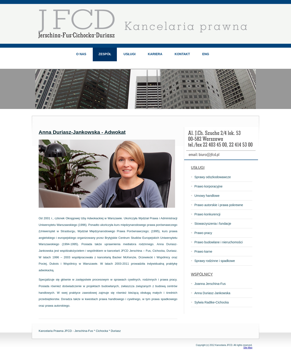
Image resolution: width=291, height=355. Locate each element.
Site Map (247, 347)
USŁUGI (129, 54)
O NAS (81, 54)
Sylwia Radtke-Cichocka (211, 302)
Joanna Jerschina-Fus (210, 284)
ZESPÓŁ (104, 54)
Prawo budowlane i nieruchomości (218, 242)
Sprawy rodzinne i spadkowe (214, 261)
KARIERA (155, 54)
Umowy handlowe (207, 195)
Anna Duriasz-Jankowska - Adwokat (82, 132)
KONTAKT (182, 54)
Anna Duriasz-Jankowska (212, 293)
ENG (205, 54)
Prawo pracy (203, 233)
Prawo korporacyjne (208, 186)
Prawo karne (203, 251)
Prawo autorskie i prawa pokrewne (218, 205)
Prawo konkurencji (207, 214)
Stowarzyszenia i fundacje (212, 223)
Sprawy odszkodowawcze (212, 177)
